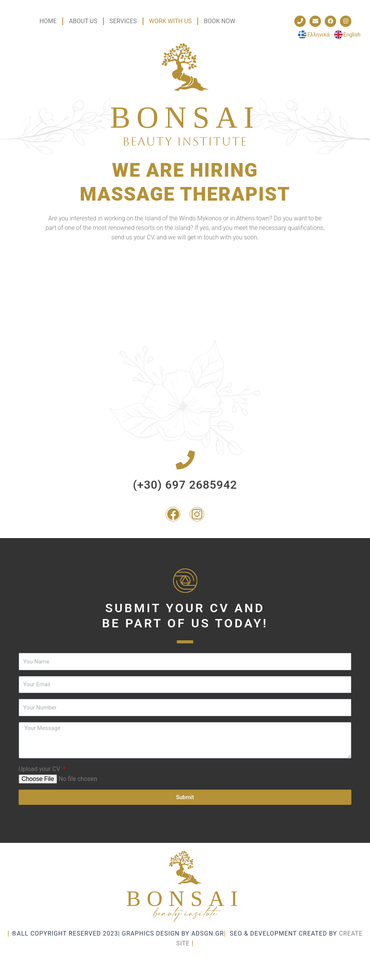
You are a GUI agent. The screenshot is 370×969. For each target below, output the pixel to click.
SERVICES (123, 21)
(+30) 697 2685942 (185, 484)
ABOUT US (83, 21)
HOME (48, 21)
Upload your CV (40, 769)
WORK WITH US (170, 21)
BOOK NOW (219, 21)
